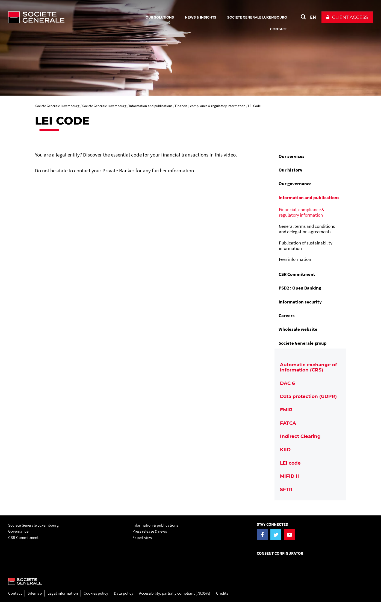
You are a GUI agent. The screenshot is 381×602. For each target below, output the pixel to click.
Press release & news (149, 531)
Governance (18, 531)
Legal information (63, 593)
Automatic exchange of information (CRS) (308, 367)
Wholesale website (298, 329)
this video (225, 154)
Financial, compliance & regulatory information (301, 212)
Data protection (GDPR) (308, 396)
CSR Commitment (297, 274)
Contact (15, 593)
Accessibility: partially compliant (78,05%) (174, 593)
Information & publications (155, 525)
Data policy (123, 593)
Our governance (295, 184)
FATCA (288, 423)
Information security (300, 302)
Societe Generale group (303, 343)
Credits (222, 593)
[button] (347, 17)
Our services (292, 156)
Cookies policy (96, 593)
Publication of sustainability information (305, 245)
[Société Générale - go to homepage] (68, 17)
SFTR (286, 489)
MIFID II (289, 476)
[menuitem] (310, 156)
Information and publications (309, 197)
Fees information (295, 259)
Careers (287, 315)
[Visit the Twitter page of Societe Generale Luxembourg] (275, 534)
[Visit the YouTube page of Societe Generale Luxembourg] (289, 534)
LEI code (290, 463)
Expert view (142, 537)
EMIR (286, 409)
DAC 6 (287, 383)
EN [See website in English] (313, 17)
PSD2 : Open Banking (300, 288)
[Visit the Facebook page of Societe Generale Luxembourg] (262, 534)
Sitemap (35, 593)
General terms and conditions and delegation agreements (307, 229)
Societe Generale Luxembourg (33, 525)
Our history (290, 170)
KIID (285, 449)
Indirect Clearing (300, 436)
